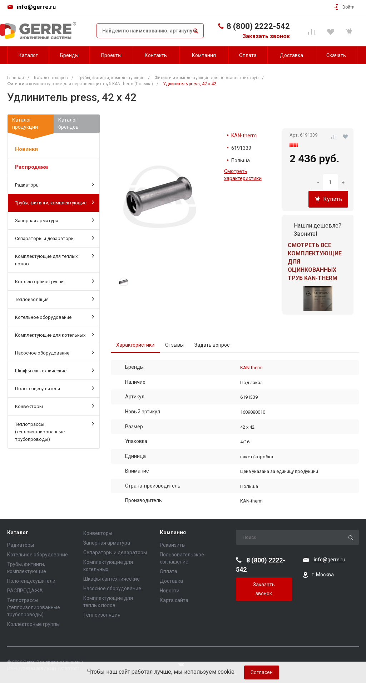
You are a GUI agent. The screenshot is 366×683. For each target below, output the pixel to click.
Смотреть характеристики (243, 174)
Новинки (26, 149)
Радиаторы (54, 184)
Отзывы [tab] (174, 345)
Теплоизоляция (54, 299)
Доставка (171, 581)
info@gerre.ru (36, 7)
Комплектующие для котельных (54, 334)
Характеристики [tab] (135, 345)
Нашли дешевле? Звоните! (317, 229)
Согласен (262, 672)
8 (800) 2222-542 (258, 26)
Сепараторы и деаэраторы (54, 238)
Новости (169, 590)
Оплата (168, 571)
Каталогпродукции (31, 125)
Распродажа (31, 167)
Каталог (17, 533)
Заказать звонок (266, 36)
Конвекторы (54, 406)
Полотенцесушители (54, 388)
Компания (173, 533)
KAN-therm (244, 135)
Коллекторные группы (54, 281)
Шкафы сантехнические (54, 370)
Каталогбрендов (68, 123)
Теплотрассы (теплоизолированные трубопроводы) (54, 431)
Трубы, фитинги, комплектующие (54, 202)
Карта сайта (174, 600)
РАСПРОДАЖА (25, 590)
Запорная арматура (54, 220)
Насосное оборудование (54, 352)
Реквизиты (173, 545)
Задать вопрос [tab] (211, 345)
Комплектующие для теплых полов (54, 259)
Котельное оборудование (54, 317)
